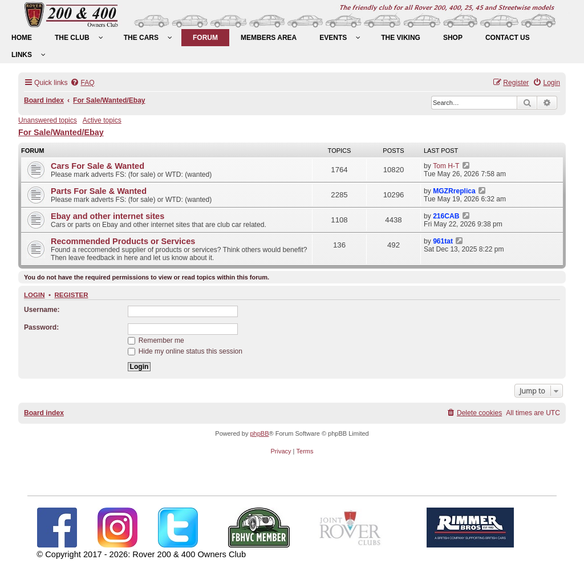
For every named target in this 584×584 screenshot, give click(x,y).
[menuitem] (21, 37)
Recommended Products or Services (123, 241)
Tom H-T (446, 166)
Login (34, 294)
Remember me (156, 340)
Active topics (102, 120)
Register (71, 294)
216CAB (446, 216)
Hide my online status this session (185, 351)
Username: (42, 310)
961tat (443, 241)
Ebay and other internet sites (107, 216)
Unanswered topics (47, 120)
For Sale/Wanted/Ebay (61, 132)
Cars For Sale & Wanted (97, 166)
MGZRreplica (454, 191)
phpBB (259, 433)
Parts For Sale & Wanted (99, 191)
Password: (41, 327)
